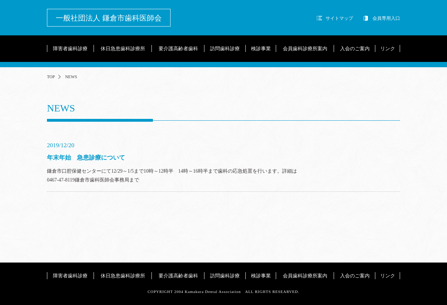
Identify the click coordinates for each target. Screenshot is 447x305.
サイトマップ (339, 18)
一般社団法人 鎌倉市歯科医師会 (108, 18)
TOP (51, 76)
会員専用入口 (386, 18)
